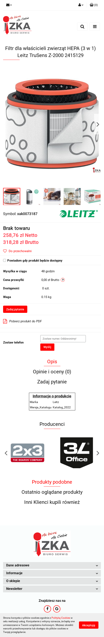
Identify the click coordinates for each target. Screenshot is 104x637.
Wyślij (47, 347)
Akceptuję (88, 625)
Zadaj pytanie (15, 309)
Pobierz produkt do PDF (22, 321)
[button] (94, 5)
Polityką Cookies (60, 617)
